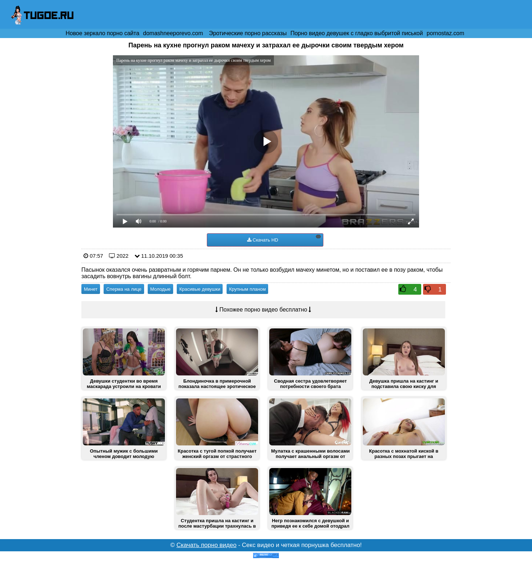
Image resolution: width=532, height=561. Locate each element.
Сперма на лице (123, 289)
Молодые (160, 289)
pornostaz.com (445, 33)
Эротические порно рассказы (248, 33)
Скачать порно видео (206, 545)
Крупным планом (247, 289)
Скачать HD (283, 239)
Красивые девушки (199, 289)
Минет (91, 289)
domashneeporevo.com (173, 33)
